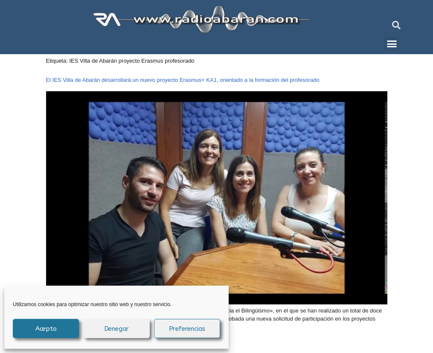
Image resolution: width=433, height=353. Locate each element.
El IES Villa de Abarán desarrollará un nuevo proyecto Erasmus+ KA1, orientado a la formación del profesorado (183, 80)
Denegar (116, 329)
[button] (396, 25)
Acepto (46, 329)
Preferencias (187, 329)
